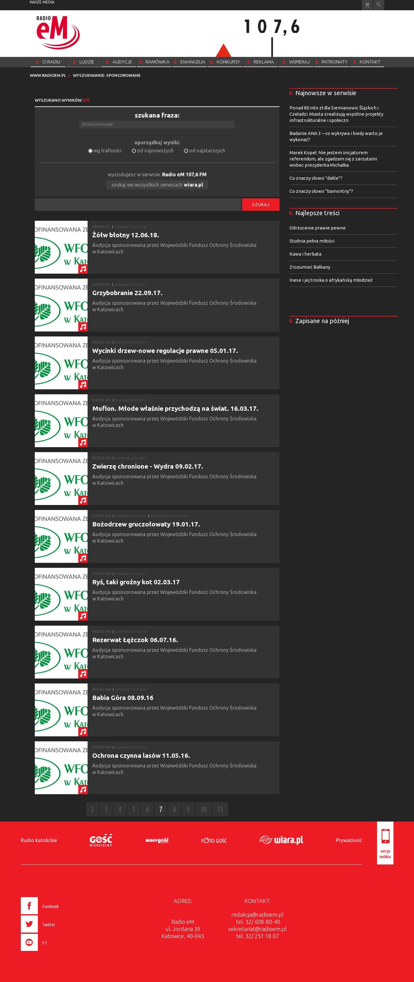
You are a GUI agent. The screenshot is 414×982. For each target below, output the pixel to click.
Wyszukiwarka (378, 5)
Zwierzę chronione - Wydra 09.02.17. (147, 466)
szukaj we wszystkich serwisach (157, 185)
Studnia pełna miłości (311, 240)
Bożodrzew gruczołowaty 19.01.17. (146, 524)
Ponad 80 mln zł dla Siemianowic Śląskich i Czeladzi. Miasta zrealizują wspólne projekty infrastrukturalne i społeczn (336, 114)
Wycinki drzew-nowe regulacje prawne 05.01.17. (165, 350)
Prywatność (349, 840)
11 (220, 809)
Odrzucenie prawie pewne (317, 227)
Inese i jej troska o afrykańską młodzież (331, 280)
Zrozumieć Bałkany (309, 267)
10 (203, 809)
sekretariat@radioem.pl (257, 929)
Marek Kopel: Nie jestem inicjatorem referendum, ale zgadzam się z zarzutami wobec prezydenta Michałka (333, 159)
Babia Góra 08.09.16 (122, 697)
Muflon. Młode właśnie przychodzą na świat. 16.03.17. (175, 408)
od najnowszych (155, 150)
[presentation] (52, 951)
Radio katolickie (39, 840)
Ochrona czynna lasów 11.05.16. (141, 755)
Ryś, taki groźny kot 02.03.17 (136, 582)
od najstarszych (207, 150)
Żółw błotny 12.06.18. (125, 235)
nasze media (42, 2)
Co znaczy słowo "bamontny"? (321, 191)
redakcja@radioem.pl (257, 914)
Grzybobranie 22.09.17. (127, 292)
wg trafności (107, 150)
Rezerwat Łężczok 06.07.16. (135, 639)
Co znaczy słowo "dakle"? (316, 178)
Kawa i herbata (305, 254)
